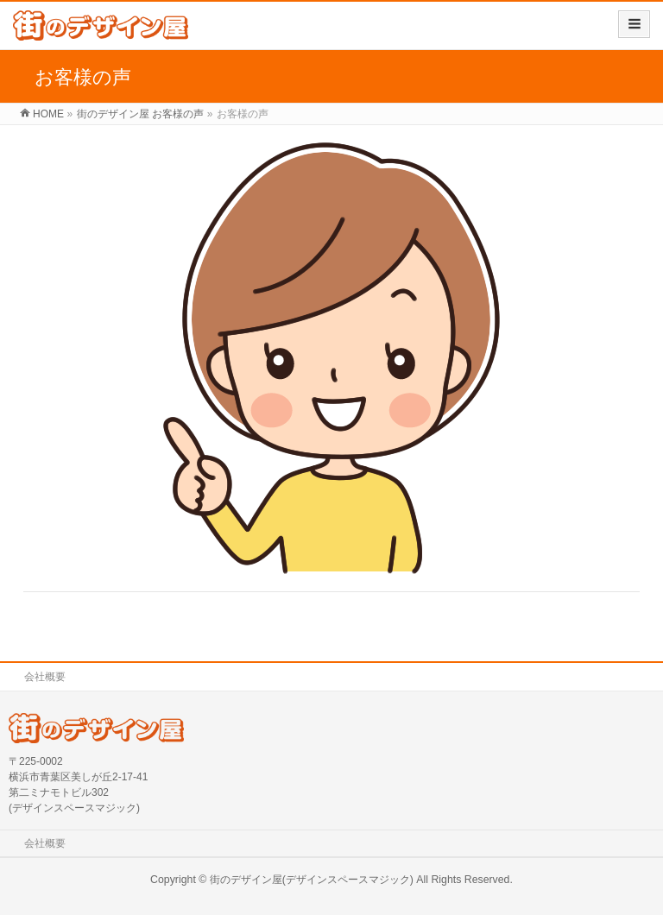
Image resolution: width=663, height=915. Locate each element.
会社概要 (45, 677)
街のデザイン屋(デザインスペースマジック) (312, 880)
